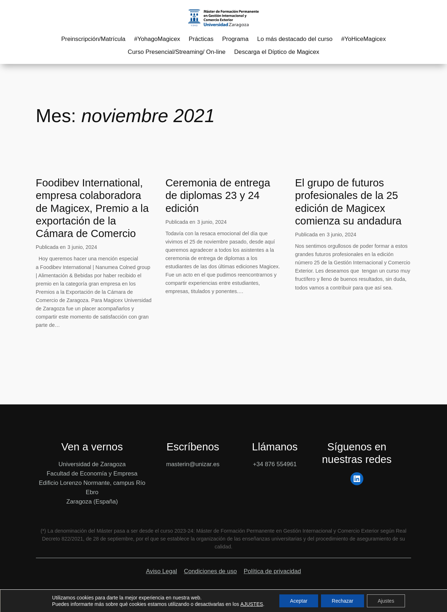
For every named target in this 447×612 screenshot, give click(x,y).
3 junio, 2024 (82, 247)
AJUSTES (252, 604)
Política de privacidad (272, 571)
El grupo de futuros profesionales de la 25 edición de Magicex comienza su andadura (348, 202)
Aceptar (298, 601)
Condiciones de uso (210, 571)
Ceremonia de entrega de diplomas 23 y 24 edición (218, 195)
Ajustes (386, 601)
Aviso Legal (161, 571)
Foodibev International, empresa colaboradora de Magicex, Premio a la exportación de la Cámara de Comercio (92, 208)
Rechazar (342, 601)
